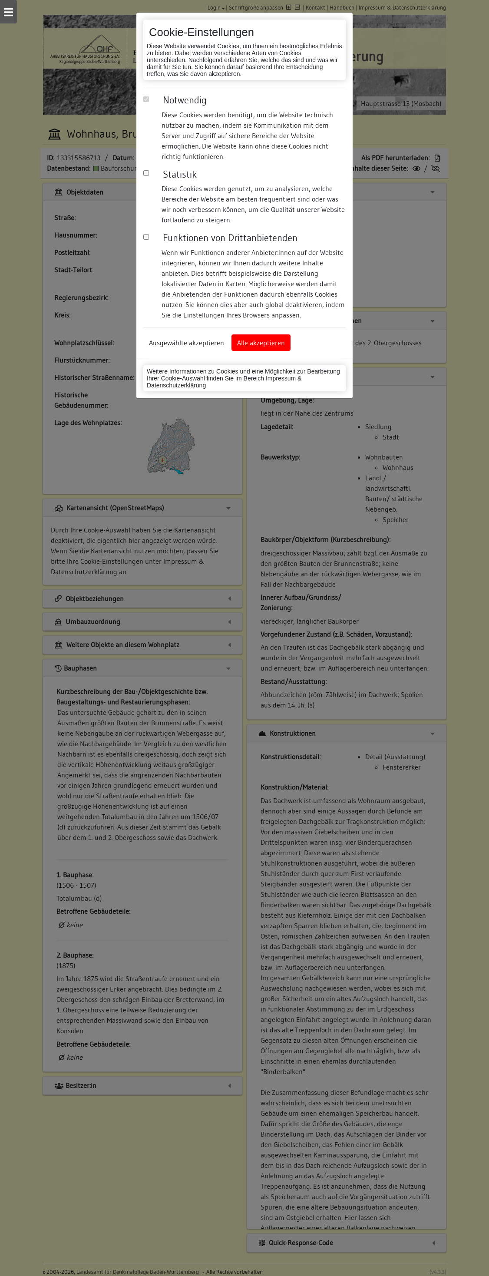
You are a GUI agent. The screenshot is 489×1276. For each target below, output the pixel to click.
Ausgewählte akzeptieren (186, 342)
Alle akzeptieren (261, 342)
